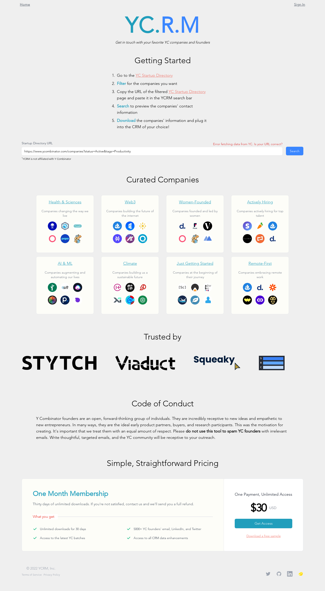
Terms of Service (32, 574)
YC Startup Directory (154, 75)
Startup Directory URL (37, 143)
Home (25, 4)
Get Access (264, 523)
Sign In (299, 4)
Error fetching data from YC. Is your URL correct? (247, 144)
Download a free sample (263, 536)
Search (294, 151)
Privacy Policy (52, 574)
